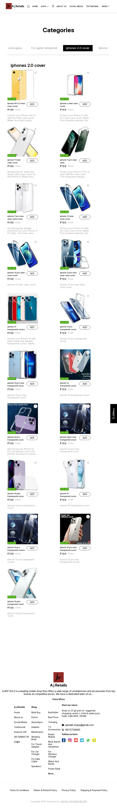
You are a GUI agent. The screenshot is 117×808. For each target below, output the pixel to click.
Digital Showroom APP (74, 801)
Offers (113, 413)
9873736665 (72, 729)
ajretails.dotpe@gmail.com (79, 725)
